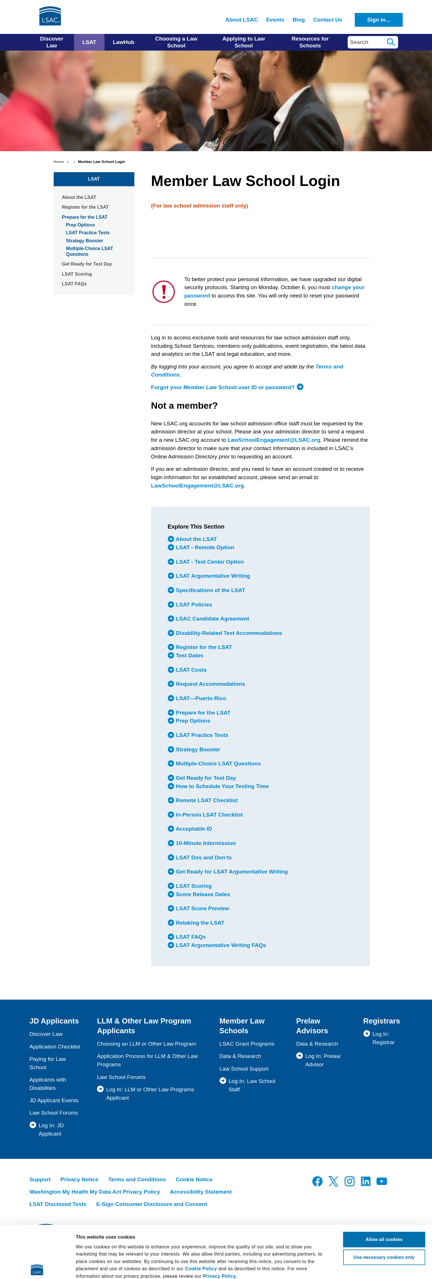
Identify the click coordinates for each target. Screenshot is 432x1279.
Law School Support (244, 1069)
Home (59, 162)
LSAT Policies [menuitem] (193, 604)
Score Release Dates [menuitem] (202, 894)
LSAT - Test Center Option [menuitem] (209, 561)
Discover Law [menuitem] (51, 42)
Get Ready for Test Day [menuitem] (205, 778)
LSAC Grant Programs (246, 1044)
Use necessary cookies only (383, 1203)
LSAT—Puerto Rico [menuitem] (200, 698)
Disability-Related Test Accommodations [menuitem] (228, 633)
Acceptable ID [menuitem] (193, 829)
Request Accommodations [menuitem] (209, 684)
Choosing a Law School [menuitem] (176, 42)
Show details (369, 1267)
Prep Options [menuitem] (192, 721)
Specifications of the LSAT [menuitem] (209, 590)
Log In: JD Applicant (51, 1129)
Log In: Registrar (383, 1038)
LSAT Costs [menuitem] (190, 670)
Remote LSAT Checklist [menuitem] (205, 800)
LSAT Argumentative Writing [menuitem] (212, 576)
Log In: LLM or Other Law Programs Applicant (150, 1093)
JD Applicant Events (54, 1100)
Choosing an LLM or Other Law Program (146, 1044)
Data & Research (240, 1056)
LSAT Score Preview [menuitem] (201, 908)
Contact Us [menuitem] (327, 20)
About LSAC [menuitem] (241, 20)
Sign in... (378, 20)
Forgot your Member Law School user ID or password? (223, 387)
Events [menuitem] (275, 20)
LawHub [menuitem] (123, 42)
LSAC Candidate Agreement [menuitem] (211, 618)
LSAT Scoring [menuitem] (193, 886)
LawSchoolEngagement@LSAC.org (274, 440)
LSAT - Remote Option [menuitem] (204, 547)
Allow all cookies (384, 1185)
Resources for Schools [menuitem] (310, 42)
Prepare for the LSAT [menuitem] (202, 712)
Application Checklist (55, 1047)
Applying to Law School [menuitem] (243, 42)
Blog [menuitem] (298, 20)
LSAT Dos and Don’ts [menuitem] (203, 857)
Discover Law (46, 1034)
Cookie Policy (201, 1214)
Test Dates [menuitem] (188, 655)
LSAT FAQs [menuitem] (190, 937)
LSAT (94, 178)
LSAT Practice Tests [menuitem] (201, 735)
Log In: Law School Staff (251, 1085)
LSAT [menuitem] (89, 42)
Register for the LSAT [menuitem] (203, 647)
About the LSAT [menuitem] (195, 539)
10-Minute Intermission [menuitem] (205, 843)
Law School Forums (54, 1113)
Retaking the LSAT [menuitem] (199, 922)
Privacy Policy (219, 1222)
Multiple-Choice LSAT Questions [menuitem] (217, 763)
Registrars (381, 1021)
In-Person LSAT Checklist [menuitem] (208, 814)
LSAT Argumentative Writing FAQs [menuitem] (220, 945)
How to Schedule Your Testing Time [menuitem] (221, 786)
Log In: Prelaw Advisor (323, 1060)
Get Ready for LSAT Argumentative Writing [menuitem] (231, 871)
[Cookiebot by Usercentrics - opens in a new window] (37, 1267)
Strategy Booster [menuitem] (197, 749)
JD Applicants (54, 1021)
